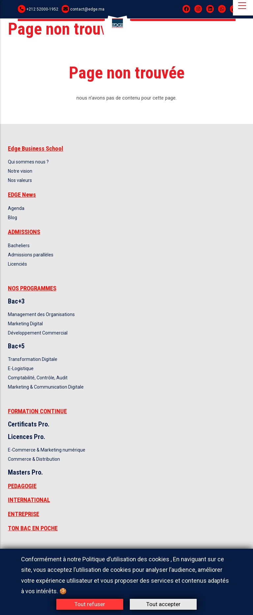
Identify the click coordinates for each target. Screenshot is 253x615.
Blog (12, 217)
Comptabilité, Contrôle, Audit (38, 377)
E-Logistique (21, 368)
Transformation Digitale (32, 359)
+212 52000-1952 (42, 9)
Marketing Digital (25, 323)
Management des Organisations (41, 314)
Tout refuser (89, 604)
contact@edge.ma (87, 9)
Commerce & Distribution (34, 459)
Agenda (16, 208)
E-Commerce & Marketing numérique (46, 450)
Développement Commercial (38, 333)
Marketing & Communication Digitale (46, 387)
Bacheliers (19, 245)
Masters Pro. (25, 472)
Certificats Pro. (28, 424)
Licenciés (17, 264)
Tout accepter (163, 604)
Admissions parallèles (30, 254)
